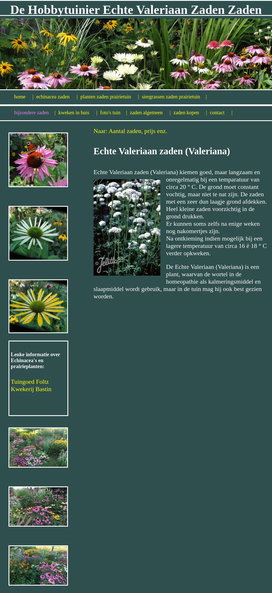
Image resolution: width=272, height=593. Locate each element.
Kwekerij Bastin (31, 388)
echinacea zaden (57, 97)
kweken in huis (77, 112)
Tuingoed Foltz (30, 381)
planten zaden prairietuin (109, 97)
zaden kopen (190, 112)
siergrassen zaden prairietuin (174, 97)
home (23, 97)
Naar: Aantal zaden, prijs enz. (130, 130)
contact (221, 112)
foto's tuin (113, 112)
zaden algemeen (150, 112)
